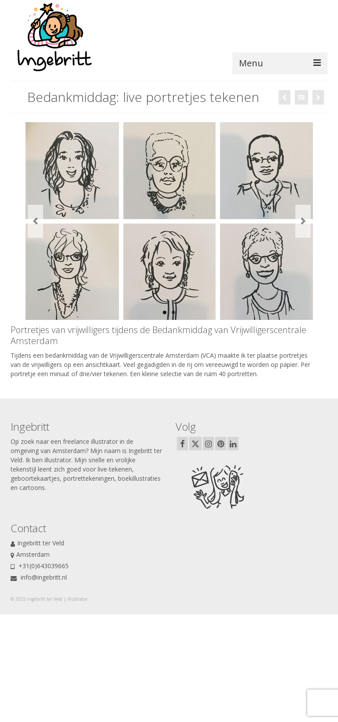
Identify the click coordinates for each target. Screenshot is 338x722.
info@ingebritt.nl (39, 577)
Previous (35, 221)
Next (303, 221)
